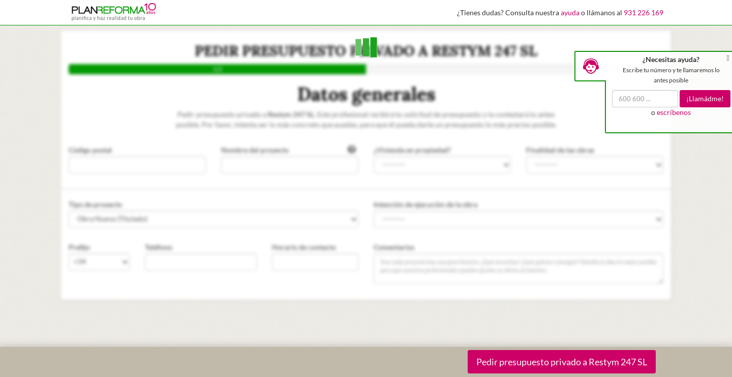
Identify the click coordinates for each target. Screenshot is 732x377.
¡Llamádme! (705, 98)
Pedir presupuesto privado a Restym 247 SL (561, 361)
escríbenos (674, 112)
